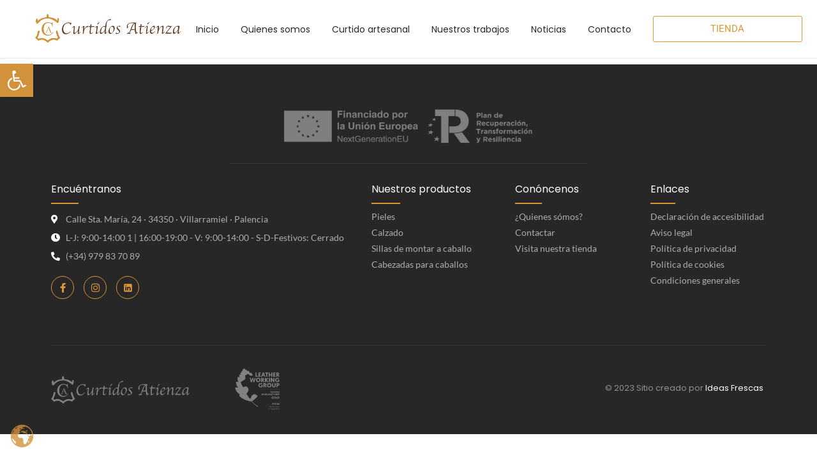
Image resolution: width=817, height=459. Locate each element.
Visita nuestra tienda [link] (556, 248)
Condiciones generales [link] (695, 280)
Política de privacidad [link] (693, 248)
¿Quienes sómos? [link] (549, 216)
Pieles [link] (383, 216)
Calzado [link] (387, 232)
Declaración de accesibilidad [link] (707, 216)
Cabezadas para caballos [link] (419, 264)
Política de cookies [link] (687, 264)
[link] (16, 80)
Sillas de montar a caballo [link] (421, 248)
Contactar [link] (535, 232)
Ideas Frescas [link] (734, 388)
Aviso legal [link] (671, 232)
